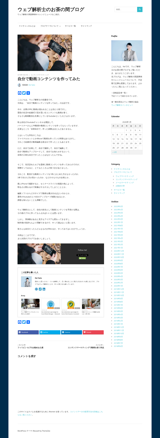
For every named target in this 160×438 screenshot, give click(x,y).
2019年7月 (118, 305)
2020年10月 (119, 257)
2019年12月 (119, 289)
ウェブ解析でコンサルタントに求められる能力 (30, 313)
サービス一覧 (70, 26)
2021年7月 (118, 228)
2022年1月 (118, 222)
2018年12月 (119, 327)
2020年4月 (118, 276)
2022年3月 (118, 219)
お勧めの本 (120, 185)
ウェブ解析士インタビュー (122, 105)
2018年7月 (118, 343)
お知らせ (57, 308)
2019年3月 (118, 317)
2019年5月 (118, 311)
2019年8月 (118, 301)
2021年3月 (118, 241)
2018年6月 (118, 346)
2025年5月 (118, 206)
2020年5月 (118, 273)
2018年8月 (118, 339)
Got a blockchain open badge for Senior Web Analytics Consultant (70, 313)
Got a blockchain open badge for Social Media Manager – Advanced (50, 313)
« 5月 (114, 152)
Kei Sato (32, 84)
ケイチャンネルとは (27, 26)
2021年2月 (118, 244)
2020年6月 (118, 270)
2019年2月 (118, 320)
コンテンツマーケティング (40, 75)
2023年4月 (118, 209)
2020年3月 (118, 279)
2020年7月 (118, 266)
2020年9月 (118, 260)
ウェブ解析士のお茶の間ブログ (51, 9)
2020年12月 (119, 251)
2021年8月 (118, 225)
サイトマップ (86, 26)
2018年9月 (118, 336)
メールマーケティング (125, 182)
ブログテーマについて (50, 26)
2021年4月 (118, 238)
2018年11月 (119, 330)
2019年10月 (119, 295)
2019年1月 (118, 324)
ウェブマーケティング (33, 308)
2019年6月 (118, 308)
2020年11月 (119, 254)
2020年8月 (118, 263)
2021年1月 (118, 247)
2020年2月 (118, 282)
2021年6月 (118, 231)
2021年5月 (118, 235)
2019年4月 (118, 314)
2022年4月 (118, 216)
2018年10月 (119, 333)
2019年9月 (118, 298)
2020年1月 (118, 285)
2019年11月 (119, 292)
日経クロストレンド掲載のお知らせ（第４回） (91, 313)
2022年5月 (118, 212)
